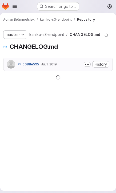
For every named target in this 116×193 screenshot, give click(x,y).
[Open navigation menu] (14, 6)
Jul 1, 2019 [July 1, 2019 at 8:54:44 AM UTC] (49, 64)
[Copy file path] (105, 34)
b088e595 (28, 64)
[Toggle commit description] (87, 64)
